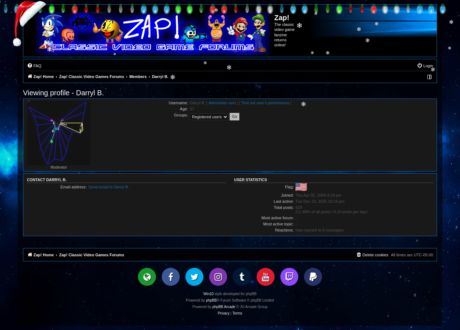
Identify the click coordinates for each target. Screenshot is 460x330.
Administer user (222, 103)
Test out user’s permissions (265, 103)
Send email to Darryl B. (108, 187)
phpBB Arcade (223, 307)
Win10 (208, 294)
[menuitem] (34, 65)
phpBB (211, 300)
